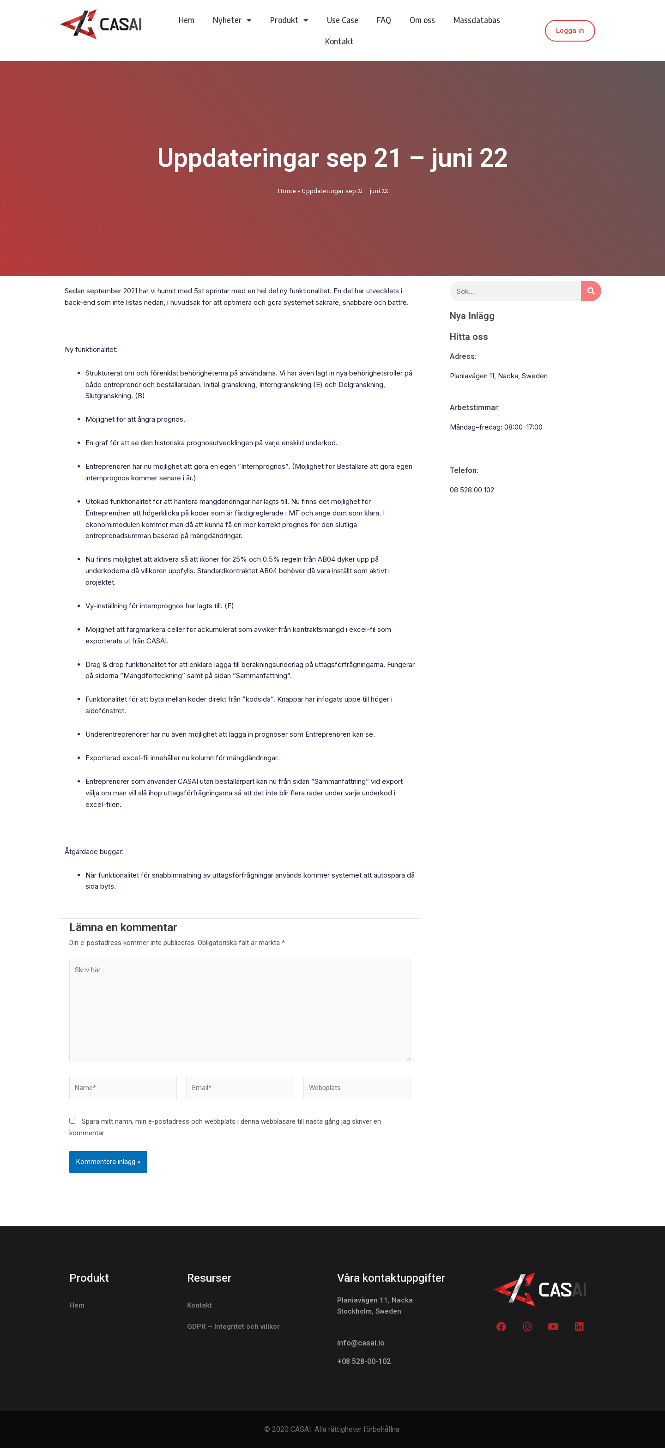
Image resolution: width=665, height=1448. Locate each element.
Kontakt (339, 41)
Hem (186, 20)
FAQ (384, 20)
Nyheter (232, 20)
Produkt (289, 20)
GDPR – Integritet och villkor (233, 1326)
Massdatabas (476, 20)
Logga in (570, 30)
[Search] (591, 291)
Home (287, 191)
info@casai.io (360, 1343)
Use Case (342, 20)
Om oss (422, 20)
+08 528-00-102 (364, 1361)
